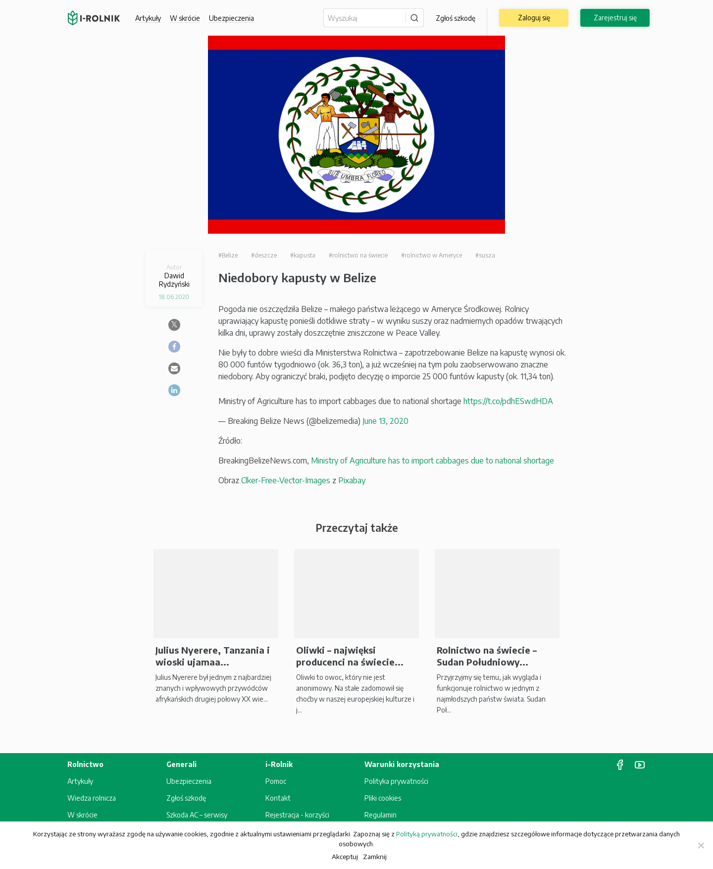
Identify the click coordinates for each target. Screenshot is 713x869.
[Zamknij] (701, 845)
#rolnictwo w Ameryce (431, 255)
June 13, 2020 (385, 421)
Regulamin (380, 815)
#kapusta (302, 255)
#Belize (228, 255)
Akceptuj (345, 856)
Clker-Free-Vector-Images (285, 480)
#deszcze (264, 255)
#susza (485, 255)
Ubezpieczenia (231, 18)
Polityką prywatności (427, 834)
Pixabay (351, 480)
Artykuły (148, 18)
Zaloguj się (534, 17)
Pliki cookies (382, 798)
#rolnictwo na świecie (358, 255)
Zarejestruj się (615, 17)
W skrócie (185, 18)
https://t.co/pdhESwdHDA (508, 401)
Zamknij (375, 856)
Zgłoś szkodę (455, 18)
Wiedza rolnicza (91, 798)
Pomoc (275, 781)
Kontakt (278, 798)
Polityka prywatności (396, 781)
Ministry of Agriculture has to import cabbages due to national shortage (432, 460)
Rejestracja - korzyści (297, 815)
